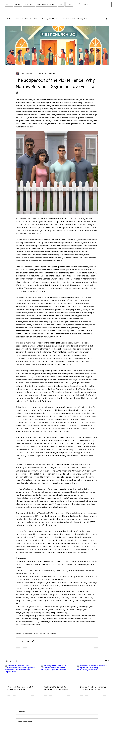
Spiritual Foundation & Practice (26, 19)
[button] (106, 19)
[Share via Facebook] (17, 641)
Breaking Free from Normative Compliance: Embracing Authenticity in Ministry (93, 688)
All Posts (8, 19)
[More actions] (97, 73)
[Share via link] (33, 641)
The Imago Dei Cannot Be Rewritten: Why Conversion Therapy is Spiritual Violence (56, 688)
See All (106, 660)
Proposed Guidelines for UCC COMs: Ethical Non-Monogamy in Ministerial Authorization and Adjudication (20, 688)
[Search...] (94, 4)
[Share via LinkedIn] (28, 641)
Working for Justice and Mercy (45, 633)
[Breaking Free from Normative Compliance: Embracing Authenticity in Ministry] (93, 674)
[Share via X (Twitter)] (22, 641)
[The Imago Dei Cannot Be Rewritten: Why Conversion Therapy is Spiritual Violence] (57, 674)
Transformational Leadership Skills (74, 19)
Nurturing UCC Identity (50, 19)
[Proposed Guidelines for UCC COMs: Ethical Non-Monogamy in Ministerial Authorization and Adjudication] (21, 674)
